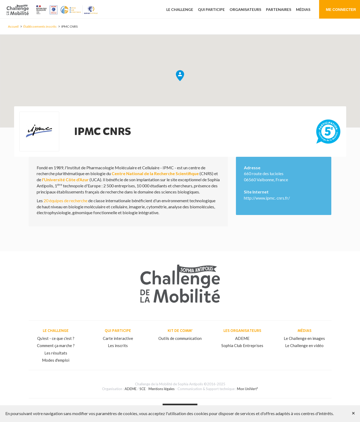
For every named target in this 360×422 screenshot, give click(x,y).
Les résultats (55, 353)
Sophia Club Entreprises (242, 345)
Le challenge (179, 9)
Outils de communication (180, 338)
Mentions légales (162, 389)
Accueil (13, 26)
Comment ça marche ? (56, 345)
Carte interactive (118, 338)
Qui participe (211, 9)
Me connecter (341, 9)
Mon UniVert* (247, 389)
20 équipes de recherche (65, 200)
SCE (142, 389)
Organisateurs (245, 9)
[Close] (353, 413)
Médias (303, 9)
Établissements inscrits (40, 26)
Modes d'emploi (55, 360)
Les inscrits (118, 345)
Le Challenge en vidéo (304, 345)
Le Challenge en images (304, 338)
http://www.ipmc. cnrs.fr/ (267, 197)
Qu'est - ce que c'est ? (55, 338)
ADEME (242, 338)
